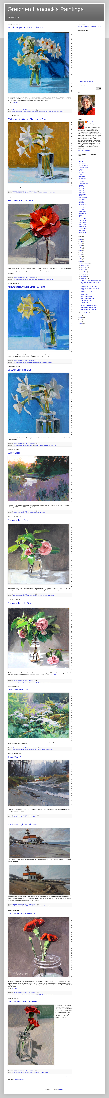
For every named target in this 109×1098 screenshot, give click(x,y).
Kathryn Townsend (81, 202)
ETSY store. (50, 187)
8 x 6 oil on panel (16, 1072)
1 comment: (31, 360)
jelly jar (42, 994)
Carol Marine (82, 163)
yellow (54, 279)
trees (44, 512)
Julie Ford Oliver (83, 197)
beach (22, 816)
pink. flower (44, 595)
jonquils (38, 111)
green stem (36, 445)
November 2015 (85, 263)
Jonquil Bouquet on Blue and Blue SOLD (26, 27)
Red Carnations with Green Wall (22, 1002)
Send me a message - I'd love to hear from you (89, 26)
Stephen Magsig (83, 228)
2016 (81, 259)
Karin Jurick (82, 199)
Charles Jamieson (81, 170)
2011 (81, 321)
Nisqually (30, 512)
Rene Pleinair (82, 224)
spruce (36, 816)
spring (51, 279)
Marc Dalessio (82, 211)
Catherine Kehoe (83, 165)
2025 (81, 239)
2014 (81, 315)
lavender (48, 749)
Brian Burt (81, 160)
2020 (81, 250)
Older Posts (69, 1076)
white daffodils (60, 111)
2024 (81, 241)
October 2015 (84, 265)
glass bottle (34, 279)
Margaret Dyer (82, 213)
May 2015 (83, 274)
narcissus (42, 111)
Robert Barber (82, 226)
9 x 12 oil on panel (16, 512)
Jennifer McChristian (82, 186)
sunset (41, 512)
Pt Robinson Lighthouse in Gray (22, 824)
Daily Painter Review (82, 173)
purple (37, 512)
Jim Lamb (81, 190)
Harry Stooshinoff (83, 183)
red (44, 279)
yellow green (51, 595)
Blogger (61, 1089)
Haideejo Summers (81, 180)
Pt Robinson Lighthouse (31, 905)
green (41, 279)
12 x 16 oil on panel (16, 749)
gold (32, 192)
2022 (81, 245)
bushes (22, 512)
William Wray (82, 232)
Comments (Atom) (19, 1079)
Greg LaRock (82, 178)
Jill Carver (81, 188)
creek (26, 512)
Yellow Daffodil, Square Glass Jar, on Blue (27, 287)
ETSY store (53, 674)
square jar (51, 111)
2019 (81, 252)
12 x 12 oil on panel (16, 595)
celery (26, 749)
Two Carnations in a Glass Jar (21, 913)
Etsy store (14, 988)
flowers (29, 111)
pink (41, 682)
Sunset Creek (14, 453)
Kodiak (43, 749)
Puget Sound (40, 905)
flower (30, 279)
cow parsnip (31, 749)
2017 (81, 256)
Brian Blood (82, 158)
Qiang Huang (82, 220)
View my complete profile (84, 150)
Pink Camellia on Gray (18, 520)
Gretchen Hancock (92, 122)
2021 (81, 248)
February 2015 (85, 312)
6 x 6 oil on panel (16, 192)
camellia (26, 279)
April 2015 (83, 276)
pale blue (42, 362)
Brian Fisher (82, 162)
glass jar (34, 111)
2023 (81, 243)
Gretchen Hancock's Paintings (46, 9)
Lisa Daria (81, 208)
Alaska (22, 749)
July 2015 (83, 269)
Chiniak (26, 816)
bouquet (26, 111)
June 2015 (83, 272)
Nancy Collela (82, 219)
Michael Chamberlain (82, 216)
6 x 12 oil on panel (16, 905)
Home (40, 1076)
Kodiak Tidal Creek (16, 757)
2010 (81, 324)
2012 (81, 319)
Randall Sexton (83, 222)
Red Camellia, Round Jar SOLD (22, 200)
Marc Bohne (82, 209)
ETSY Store (15, 102)
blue (22, 111)
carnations (27, 994)
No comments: (31, 109)
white (55, 111)
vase (51, 192)
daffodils (25, 192)
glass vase (36, 595)
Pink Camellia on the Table (20, 603)
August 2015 (84, 267)
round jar (47, 279)
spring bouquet (41, 192)
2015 (81, 261)
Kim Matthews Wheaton (82, 205)
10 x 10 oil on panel (16, 111)
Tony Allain (82, 230)
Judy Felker (82, 192)
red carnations (49, 994)
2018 (81, 254)
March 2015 (84, 278)
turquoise (51, 445)
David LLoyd (82, 176)
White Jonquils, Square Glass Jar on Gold (27, 119)
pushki (52, 749)
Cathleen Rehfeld (83, 167)
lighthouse (23, 905)
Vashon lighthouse (48, 905)
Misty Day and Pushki (18, 689)
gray (39, 279)
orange (46, 111)
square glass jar (45, 1072)
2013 (81, 317)
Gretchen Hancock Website (86, 81)
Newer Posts (11, 1076)
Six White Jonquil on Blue (19, 370)
